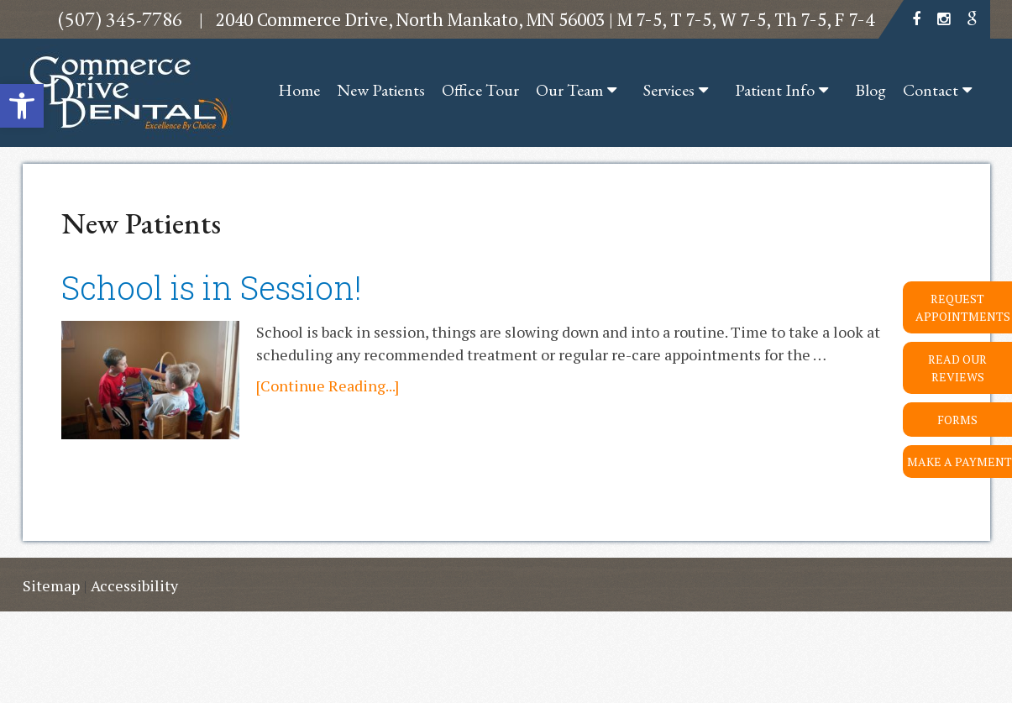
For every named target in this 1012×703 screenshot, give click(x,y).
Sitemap (51, 585)
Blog (870, 90)
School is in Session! (211, 287)
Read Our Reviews (957, 368)
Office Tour (480, 90)
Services (669, 90)
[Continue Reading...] (327, 385)
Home (299, 90)
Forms (957, 420)
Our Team (569, 90)
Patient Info (775, 90)
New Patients (381, 90)
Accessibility (134, 585)
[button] (22, 106)
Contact (930, 90)
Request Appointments (962, 307)
